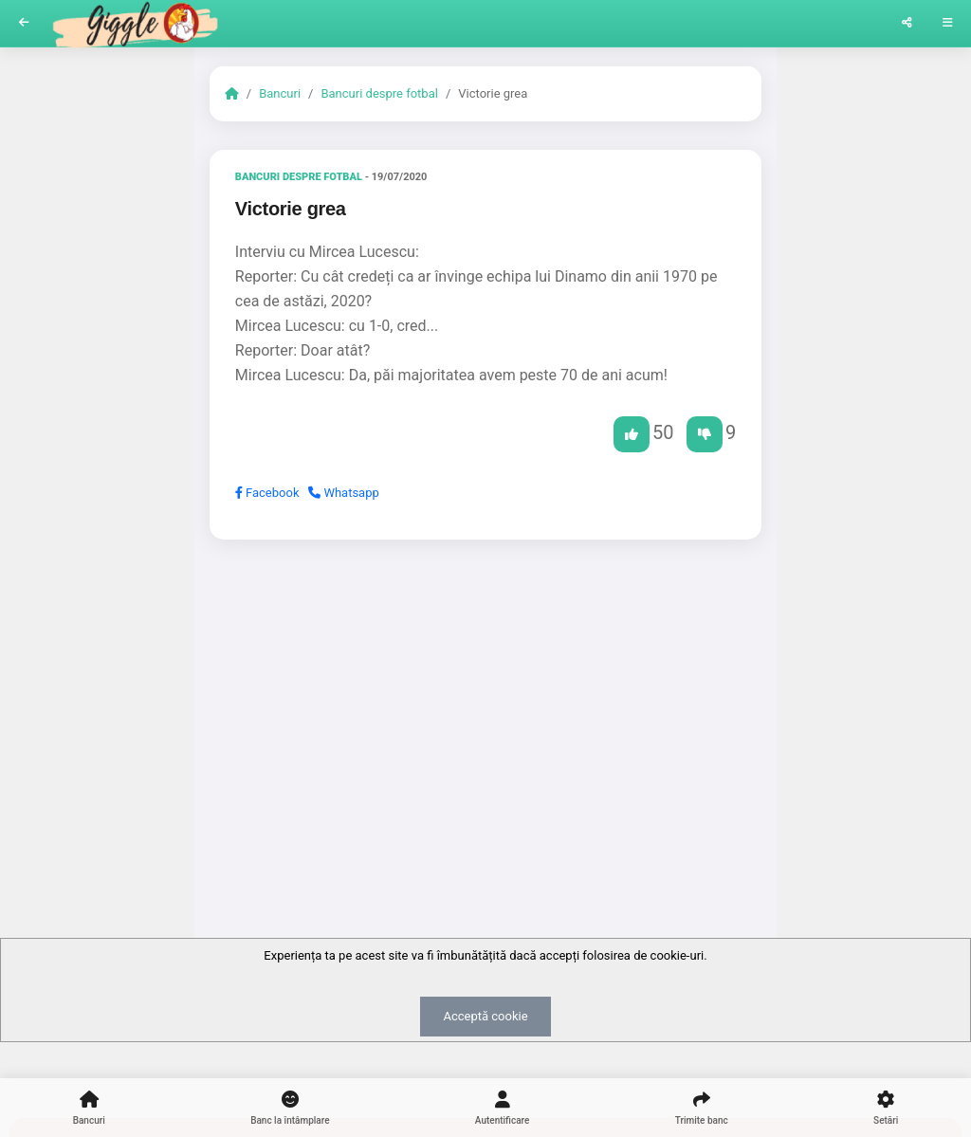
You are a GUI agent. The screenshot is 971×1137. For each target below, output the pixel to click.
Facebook (267, 493)
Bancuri (280, 93)
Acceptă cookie (485, 1016)
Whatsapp (343, 493)
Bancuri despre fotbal (379, 93)
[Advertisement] (485, 701)
